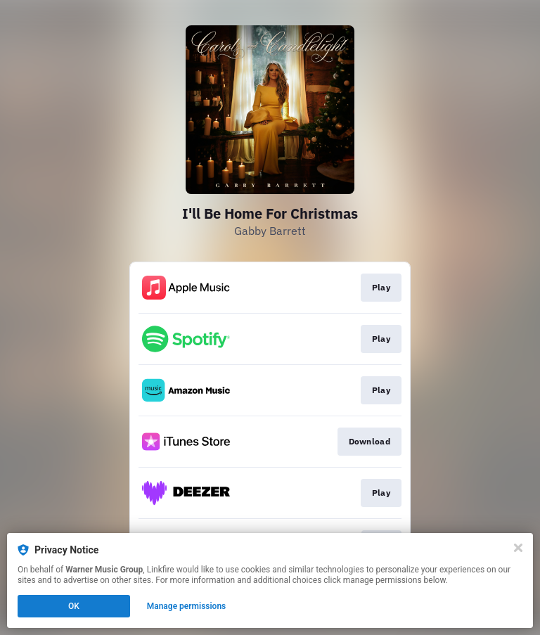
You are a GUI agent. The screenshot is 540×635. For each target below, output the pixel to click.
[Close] (518, 548)
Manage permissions (186, 606)
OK (73, 606)
